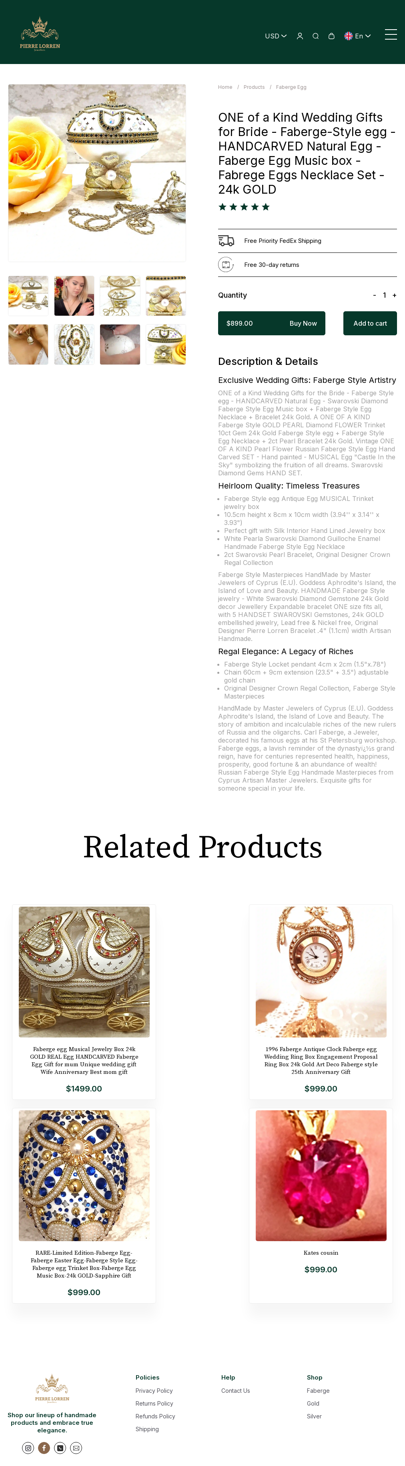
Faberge (318, 1390)
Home (225, 87)
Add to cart (370, 323)
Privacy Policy (154, 1390)
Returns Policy (154, 1403)
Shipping (147, 1429)
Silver (314, 1416)
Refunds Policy (155, 1416)
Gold (313, 1403)
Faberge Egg (291, 87)
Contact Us (235, 1390)
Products (254, 87)
